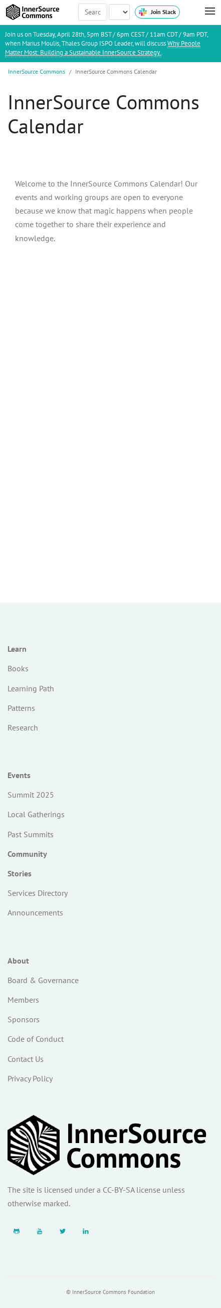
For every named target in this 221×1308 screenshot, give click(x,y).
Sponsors (24, 1019)
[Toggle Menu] (205, 12)
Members (23, 1000)
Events (19, 775)
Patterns (21, 708)
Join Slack (157, 12)
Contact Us (26, 1059)
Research (23, 727)
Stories (20, 873)
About (18, 961)
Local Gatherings (36, 814)
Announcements (35, 912)
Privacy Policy (30, 1078)
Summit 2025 (31, 795)
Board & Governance (43, 980)
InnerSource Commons (36, 71)
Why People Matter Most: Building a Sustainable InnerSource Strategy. (102, 48)
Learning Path (31, 688)
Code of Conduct (36, 1039)
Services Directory (38, 893)
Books (18, 668)
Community (27, 854)
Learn (17, 649)
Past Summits (31, 834)
